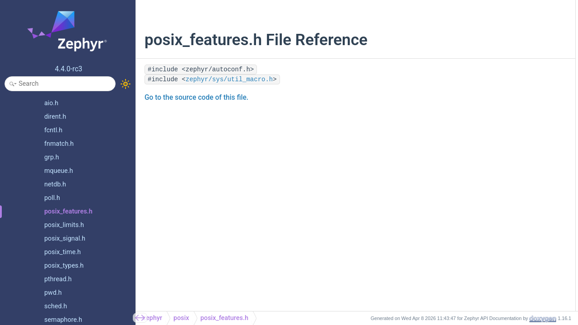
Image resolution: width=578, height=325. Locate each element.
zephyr (152, 318)
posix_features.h (224, 318)
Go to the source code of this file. (196, 97)
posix (181, 318)
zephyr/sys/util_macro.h (229, 79)
